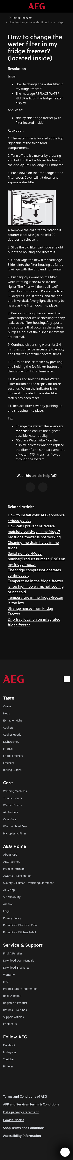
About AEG (10, 854)
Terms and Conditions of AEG (25, 1096)
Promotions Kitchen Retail (19, 932)
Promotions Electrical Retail (20, 925)
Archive (8, 904)
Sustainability (12, 897)
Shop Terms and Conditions (23, 1128)
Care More (9, 819)
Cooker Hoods (12, 734)
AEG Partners (11, 861)
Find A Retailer (12, 953)
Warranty (9, 974)
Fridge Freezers (13, 755)
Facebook (9, 1045)
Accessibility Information (22, 1136)
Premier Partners (14, 868)
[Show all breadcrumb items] (6, 17)
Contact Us (10, 1024)
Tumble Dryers (12, 798)
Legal (6, 911)
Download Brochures (16, 967)
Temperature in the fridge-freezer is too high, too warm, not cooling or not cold (36, 586)
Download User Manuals (18, 960)
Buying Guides (12, 770)
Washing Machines (15, 791)
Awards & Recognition (17, 875)
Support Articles (13, 1017)
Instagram (9, 1052)
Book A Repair (12, 995)
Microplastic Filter (14, 833)
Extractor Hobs (12, 720)
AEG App (9, 890)
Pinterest (9, 1066)
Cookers (8, 727)
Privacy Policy (12, 918)
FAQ (6, 981)
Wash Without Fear (15, 826)
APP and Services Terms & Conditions (31, 1104)
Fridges (8, 748)
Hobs (6, 713)
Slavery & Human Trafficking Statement (28, 882)
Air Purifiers (10, 812)
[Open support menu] (65, 1152)
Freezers (8, 762)
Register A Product (15, 1002)
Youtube (8, 1059)
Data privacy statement (21, 1112)
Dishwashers (11, 741)
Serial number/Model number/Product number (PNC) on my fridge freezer (36, 559)
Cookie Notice (13, 1120)
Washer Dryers (12, 805)
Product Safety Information (20, 988)
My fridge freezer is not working (34, 536)
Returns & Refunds (15, 1010)
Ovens (7, 706)
